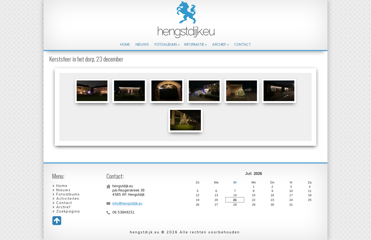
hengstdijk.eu (185, 31)
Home (125, 44)
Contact (242, 44)
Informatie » (195, 44)
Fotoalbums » (167, 44)
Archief (63, 207)
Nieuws (142, 44)
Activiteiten (68, 198)
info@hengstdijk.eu (127, 203)
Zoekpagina (68, 211)
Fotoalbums (68, 194)
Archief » (220, 44)
